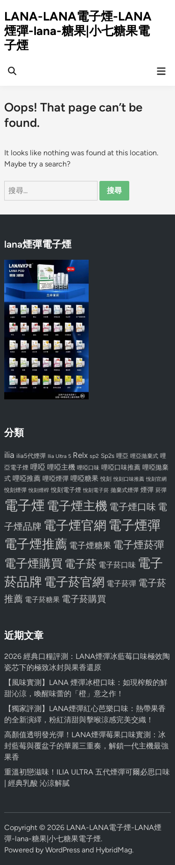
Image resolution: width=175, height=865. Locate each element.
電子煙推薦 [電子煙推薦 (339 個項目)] (35, 544)
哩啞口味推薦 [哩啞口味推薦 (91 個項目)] (120, 467)
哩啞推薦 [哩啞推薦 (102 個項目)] (27, 478)
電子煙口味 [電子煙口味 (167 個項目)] (132, 506)
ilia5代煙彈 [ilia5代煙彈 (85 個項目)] (31, 455)
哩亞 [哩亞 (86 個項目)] (122, 455)
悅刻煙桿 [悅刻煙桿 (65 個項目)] (38, 490)
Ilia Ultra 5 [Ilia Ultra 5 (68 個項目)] (59, 456)
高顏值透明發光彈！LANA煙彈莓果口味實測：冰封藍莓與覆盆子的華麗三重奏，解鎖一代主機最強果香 (86, 745)
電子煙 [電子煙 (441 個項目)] (24, 505)
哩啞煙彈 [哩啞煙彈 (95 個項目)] (55, 478)
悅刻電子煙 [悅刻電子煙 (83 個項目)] (66, 489)
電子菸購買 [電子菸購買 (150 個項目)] (84, 599)
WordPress (62, 849)
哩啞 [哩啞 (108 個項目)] (37, 467)
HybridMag (114, 849)
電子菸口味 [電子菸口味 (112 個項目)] (117, 565)
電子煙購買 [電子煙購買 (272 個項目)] (33, 563)
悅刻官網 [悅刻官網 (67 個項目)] (156, 479)
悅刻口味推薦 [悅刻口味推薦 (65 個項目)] (128, 479)
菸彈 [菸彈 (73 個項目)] (161, 490)
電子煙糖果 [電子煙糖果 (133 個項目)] (90, 545)
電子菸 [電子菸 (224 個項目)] (80, 564)
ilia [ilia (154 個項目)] (9, 455)
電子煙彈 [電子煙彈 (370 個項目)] (134, 525)
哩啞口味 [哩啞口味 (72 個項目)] (88, 467)
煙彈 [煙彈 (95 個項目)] (147, 489)
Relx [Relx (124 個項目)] (80, 455)
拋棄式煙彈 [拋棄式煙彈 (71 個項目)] (125, 490)
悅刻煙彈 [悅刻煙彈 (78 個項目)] (15, 489)
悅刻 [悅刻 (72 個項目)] (106, 479)
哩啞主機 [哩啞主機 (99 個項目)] (61, 467)
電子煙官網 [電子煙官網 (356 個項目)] (74, 525)
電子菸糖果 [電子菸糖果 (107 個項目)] (42, 599)
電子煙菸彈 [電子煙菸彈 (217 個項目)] (138, 545)
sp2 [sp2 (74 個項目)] (94, 456)
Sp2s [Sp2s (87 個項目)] (107, 455)
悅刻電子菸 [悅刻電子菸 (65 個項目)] (96, 490)
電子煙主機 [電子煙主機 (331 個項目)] (77, 505)
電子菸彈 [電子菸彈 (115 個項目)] (121, 583)
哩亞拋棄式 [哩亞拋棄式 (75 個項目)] (144, 456)
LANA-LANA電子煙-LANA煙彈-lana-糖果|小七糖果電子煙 (78, 31)
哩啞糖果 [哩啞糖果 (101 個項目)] (84, 478)
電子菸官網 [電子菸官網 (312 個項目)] (74, 581)
